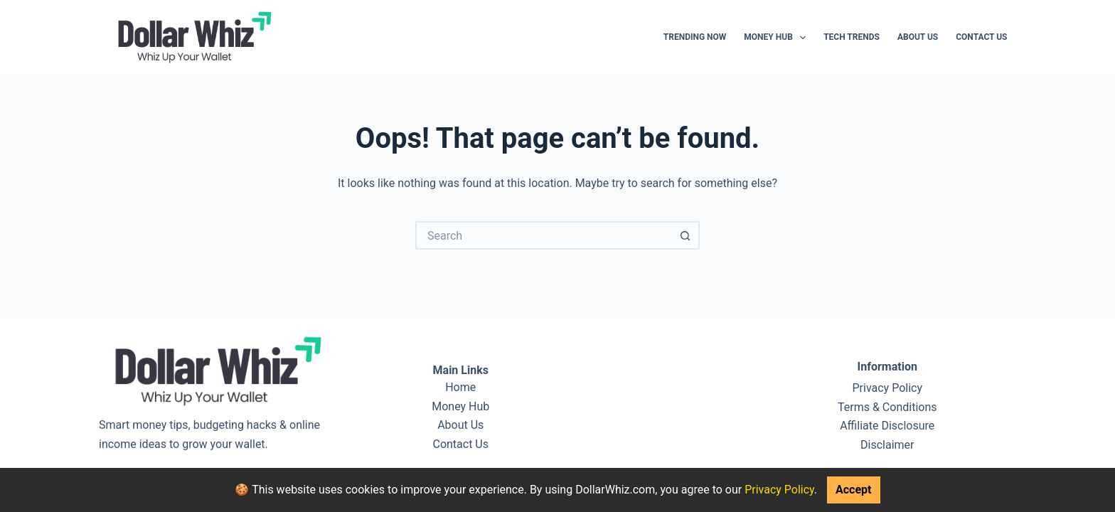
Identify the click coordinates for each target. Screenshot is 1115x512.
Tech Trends (851, 37)
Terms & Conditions (887, 407)
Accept (853, 489)
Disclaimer (887, 445)
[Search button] (685, 235)
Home (460, 387)
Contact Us (981, 37)
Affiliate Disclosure (887, 425)
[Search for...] (543, 235)
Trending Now (695, 37)
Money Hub (777, 37)
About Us (917, 37)
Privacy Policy (779, 489)
